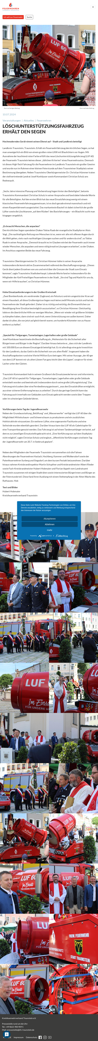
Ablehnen (49, 524)
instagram (45, 1037)
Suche (29, 17)
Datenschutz (31, 1037)
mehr (49, 530)
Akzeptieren (50, 518)
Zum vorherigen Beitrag (12, 108)
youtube (49, 1037)
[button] (24, 587)
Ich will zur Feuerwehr (13, 17)
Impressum (18, 1037)
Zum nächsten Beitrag (87, 108)
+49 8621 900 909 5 (14, 1027)
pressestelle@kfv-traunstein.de (20, 1030)
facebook (40, 1037)
